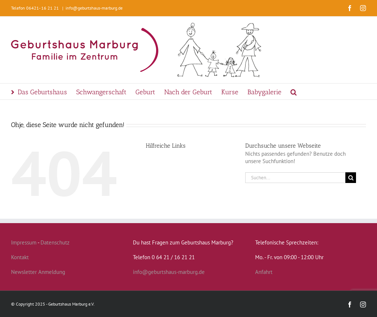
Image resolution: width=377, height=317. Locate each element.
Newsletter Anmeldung (38, 271)
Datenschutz (55, 242)
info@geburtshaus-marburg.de (94, 8)
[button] (293, 91)
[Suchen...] (295, 177)
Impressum (23, 242)
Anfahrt (263, 271)
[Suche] (350, 177)
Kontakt (20, 257)
